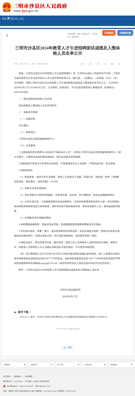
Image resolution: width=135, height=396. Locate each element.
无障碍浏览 (125, 35)
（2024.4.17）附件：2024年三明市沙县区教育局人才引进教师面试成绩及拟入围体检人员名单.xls (62, 317)
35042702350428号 (26, 386)
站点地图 (28, 376)
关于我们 (7, 376)
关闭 (67, 347)
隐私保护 (17, 376)
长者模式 (109, 35)
